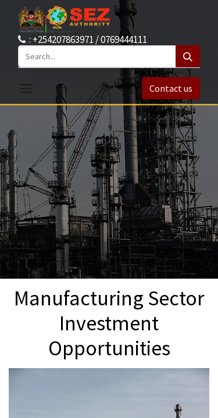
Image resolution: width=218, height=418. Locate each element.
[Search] (188, 56)
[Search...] (97, 56)
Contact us (170, 88)
